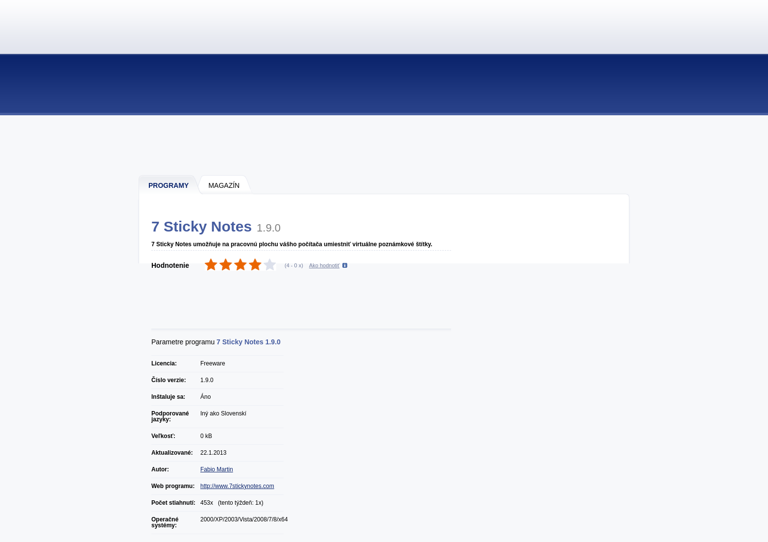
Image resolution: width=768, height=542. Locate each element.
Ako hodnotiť (324, 265)
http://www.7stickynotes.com (237, 486)
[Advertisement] (384, 144)
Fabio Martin (216, 469)
